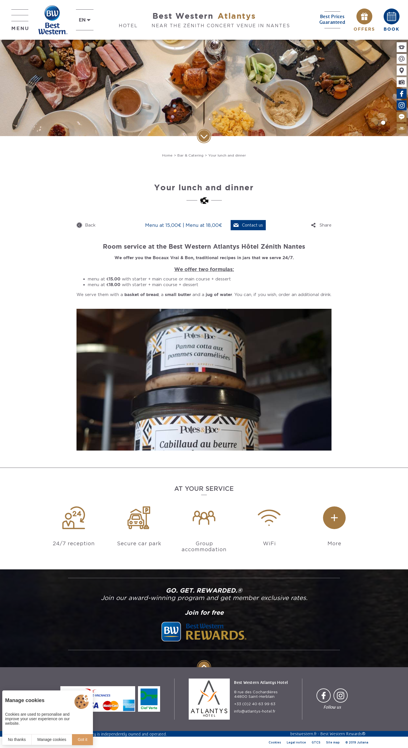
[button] (376, 123)
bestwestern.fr (303, 733)
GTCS (316, 742)
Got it (82, 739)
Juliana (362, 742)
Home (167, 155)
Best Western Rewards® (343, 733)
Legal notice (296, 742)
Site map (333, 742)
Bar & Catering (190, 155)
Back (90, 225)
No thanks (17, 739)
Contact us (252, 225)
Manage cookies (51, 739)
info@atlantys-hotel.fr (254, 711)
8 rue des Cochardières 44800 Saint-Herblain (256, 694)
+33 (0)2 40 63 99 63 (254, 704)
